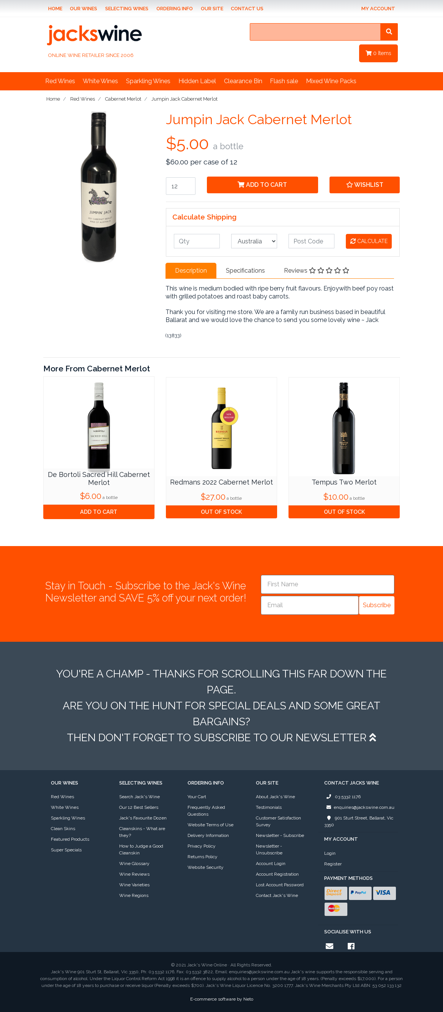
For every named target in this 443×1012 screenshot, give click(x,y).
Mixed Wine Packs (331, 81)
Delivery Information (208, 835)
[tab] (191, 271)
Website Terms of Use (210, 824)
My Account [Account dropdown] (378, 8)
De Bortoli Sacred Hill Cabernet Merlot (99, 478)
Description (191, 270)
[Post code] (311, 241)
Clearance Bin (243, 81)
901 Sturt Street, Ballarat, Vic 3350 (358, 821)
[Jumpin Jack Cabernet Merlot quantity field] (180, 186)
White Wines (100, 81)
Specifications (245, 270)
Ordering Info (174, 8)
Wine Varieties (134, 884)
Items (378, 53)
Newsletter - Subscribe (280, 835)
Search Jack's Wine (139, 796)
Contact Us (247, 8)
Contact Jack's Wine (277, 895)
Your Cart (197, 796)
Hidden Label (197, 81)
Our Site (212, 8)
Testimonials (269, 807)
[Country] (254, 241)
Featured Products (70, 839)
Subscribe (377, 605)
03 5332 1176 (342, 796)
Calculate (369, 241)
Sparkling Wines (148, 81)
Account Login (270, 863)
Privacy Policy (202, 846)
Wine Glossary (134, 863)
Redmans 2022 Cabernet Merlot (221, 482)
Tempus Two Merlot (344, 482)
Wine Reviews (134, 874)
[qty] (197, 241)
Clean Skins (63, 828)
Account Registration (277, 874)
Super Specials (66, 850)
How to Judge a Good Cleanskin (141, 849)
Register (333, 864)
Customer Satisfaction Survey (278, 821)
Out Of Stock (221, 511)
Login (330, 853)
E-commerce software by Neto (221, 999)
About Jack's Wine (275, 796)
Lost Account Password (280, 884)
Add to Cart (262, 184)
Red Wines (60, 81)
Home (55, 8)
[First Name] (327, 584)
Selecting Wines (126, 8)
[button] (364, 185)
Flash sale (284, 81)
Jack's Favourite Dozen (143, 818)
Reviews (316, 270)
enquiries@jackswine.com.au (359, 807)
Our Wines (83, 8)
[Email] (310, 605)
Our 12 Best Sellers (138, 807)
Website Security (206, 867)
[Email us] (329, 946)
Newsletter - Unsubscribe (269, 849)
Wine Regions (133, 895)
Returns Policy (203, 856)
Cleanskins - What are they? (142, 832)
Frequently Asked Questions (206, 811)
